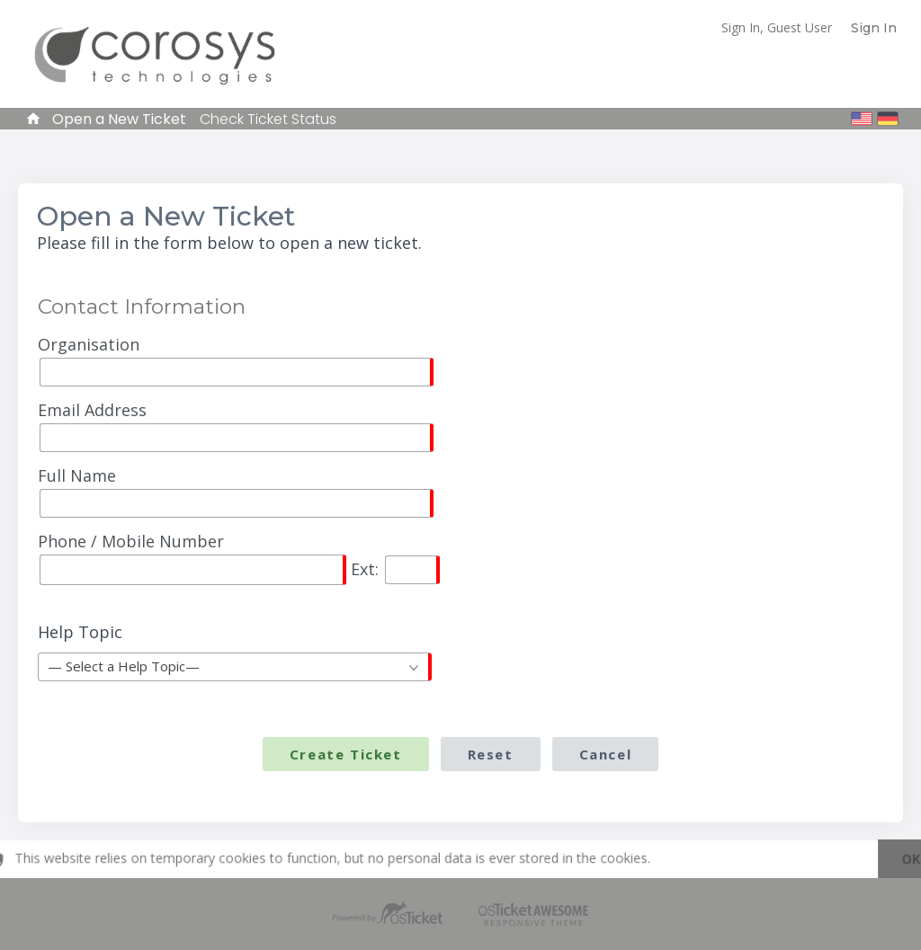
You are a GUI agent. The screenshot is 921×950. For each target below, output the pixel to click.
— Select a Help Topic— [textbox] (124, 666)
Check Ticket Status (268, 119)
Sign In (874, 28)
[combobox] (235, 667)
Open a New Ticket (119, 119)
